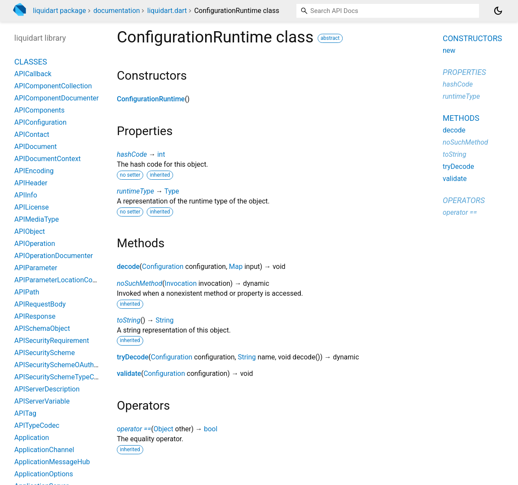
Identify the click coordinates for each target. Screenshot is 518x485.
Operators (464, 200)
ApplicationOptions (43, 474)
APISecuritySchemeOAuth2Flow (63, 365)
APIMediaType (36, 219)
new (449, 50)
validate (129, 373)
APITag (25, 413)
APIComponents (39, 110)
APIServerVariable (42, 401)
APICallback (32, 74)
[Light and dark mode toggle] (498, 11)
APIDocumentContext (47, 159)
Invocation (180, 283)
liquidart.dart (167, 10)
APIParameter (35, 268)
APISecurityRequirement (51, 340)
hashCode (132, 154)
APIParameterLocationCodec (58, 280)
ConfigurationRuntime (151, 99)
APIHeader (30, 183)
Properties (464, 72)
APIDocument (35, 146)
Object (164, 429)
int (161, 154)
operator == (134, 429)
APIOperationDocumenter (53, 256)
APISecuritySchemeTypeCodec (61, 377)
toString (128, 320)
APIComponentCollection (53, 86)
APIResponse (34, 316)
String (164, 320)
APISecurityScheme (44, 353)
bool (210, 429)
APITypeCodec (36, 425)
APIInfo (25, 195)
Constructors (472, 38)
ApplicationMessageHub (52, 462)
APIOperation (34, 243)
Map (236, 266)
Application (31, 437)
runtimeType (135, 191)
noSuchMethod (139, 283)
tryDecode (132, 357)
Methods (461, 118)
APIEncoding (34, 171)
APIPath (26, 292)
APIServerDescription (47, 389)
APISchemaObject (42, 328)
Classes (30, 61)
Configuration (162, 266)
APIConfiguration (40, 122)
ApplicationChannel (44, 450)
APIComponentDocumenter (56, 98)
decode (128, 266)
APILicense (31, 207)
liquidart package (59, 10)
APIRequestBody (40, 304)
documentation (116, 10)
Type (171, 191)
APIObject (29, 231)
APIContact (31, 134)
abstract (330, 38)
